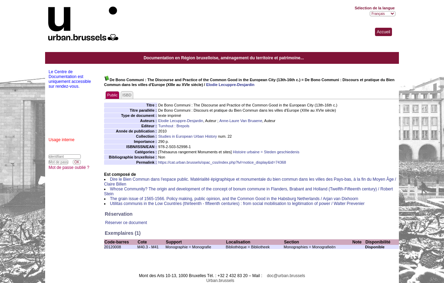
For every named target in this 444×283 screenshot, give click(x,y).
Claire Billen (115, 184)
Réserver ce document (126, 222)
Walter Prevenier (349, 203)
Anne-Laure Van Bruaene (240, 121)
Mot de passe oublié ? (69, 167)
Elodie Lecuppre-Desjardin (230, 85)
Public (112, 95)
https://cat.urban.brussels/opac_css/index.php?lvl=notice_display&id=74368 (222, 162)
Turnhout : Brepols (173, 126)
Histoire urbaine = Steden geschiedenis (266, 152)
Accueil (383, 31)
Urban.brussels (220, 280)
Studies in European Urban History (187, 136)
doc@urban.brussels (286, 275)
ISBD (126, 95)
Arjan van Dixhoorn (340, 198)
